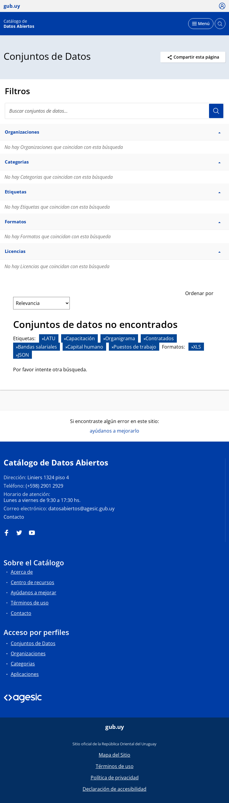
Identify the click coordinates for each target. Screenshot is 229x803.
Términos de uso (30, 602)
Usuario (216, 111)
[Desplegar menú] (200, 23)
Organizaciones (28, 653)
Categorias (23, 663)
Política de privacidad (115, 777)
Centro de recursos (32, 582)
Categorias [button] (113, 162)
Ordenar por (199, 293)
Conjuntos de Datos (33, 643)
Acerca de (22, 572)
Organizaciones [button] (113, 132)
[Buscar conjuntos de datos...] (114, 111)
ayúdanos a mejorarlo (114, 431)
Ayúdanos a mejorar (33, 592)
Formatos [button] (113, 222)
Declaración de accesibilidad (114, 789)
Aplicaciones (25, 674)
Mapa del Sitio (114, 755)
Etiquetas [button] (113, 192)
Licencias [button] (113, 251)
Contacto (14, 517)
